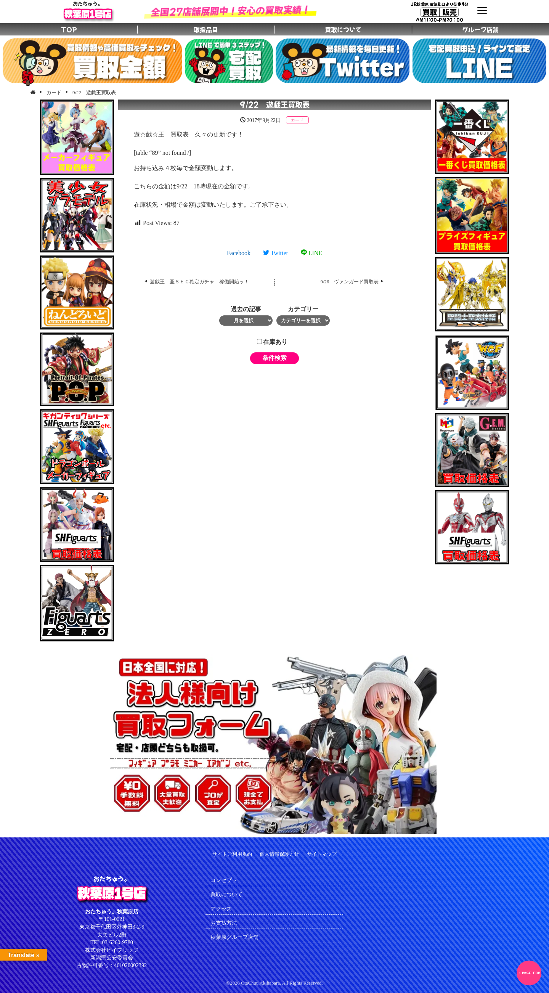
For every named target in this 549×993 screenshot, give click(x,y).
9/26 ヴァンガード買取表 (350, 281)
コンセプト (223, 880)
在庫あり (272, 342)
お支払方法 (223, 923)
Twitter (275, 253)
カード (297, 120)
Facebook (238, 253)
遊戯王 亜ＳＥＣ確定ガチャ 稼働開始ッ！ (199, 281)
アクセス (221, 909)
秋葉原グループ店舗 (234, 937)
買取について (226, 894)
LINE (311, 253)
